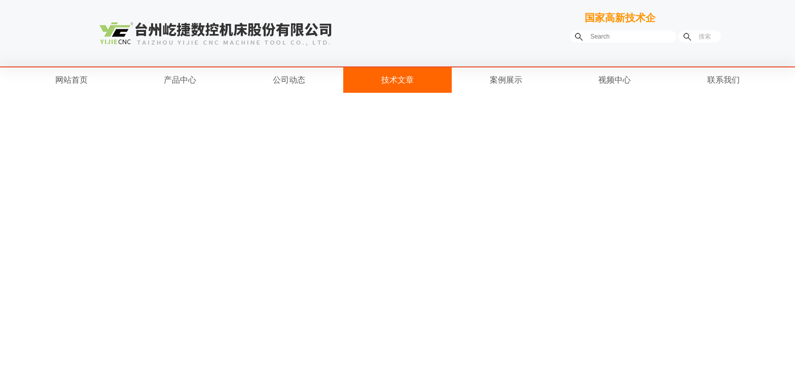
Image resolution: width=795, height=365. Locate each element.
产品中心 (180, 80)
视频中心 (614, 80)
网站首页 (71, 80)
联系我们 (723, 80)
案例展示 (506, 80)
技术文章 (397, 80)
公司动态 (289, 80)
